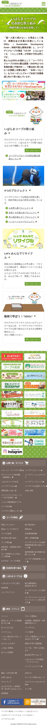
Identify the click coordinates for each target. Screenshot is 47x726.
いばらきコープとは (14, 576)
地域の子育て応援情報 (33, 643)
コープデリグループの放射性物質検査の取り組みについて (35, 544)
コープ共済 (6, 506)
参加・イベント (12, 609)
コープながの (27, 715)
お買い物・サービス (14, 463)
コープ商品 (6, 542)
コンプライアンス (8, 592)
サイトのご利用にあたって (35, 677)
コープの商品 (12, 517)
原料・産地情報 (32, 538)
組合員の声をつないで (33, 655)
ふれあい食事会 (7, 648)
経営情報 (4, 588)
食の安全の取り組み (9, 538)
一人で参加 (29, 632)
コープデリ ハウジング (34, 482)
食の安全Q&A (30, 525)
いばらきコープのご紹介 (10, 583)
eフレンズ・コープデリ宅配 (12, 470)
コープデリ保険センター (11, 511)
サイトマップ (6, 682)
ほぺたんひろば (7, 628)
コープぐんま (16, 715)
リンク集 (28, 689)
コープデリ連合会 (7, 711)
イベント (4, 616)
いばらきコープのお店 (9, 482)
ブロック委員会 (31, 616)
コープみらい (19, 711)
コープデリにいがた (8, 719)
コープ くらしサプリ (32, 666)
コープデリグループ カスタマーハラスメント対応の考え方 (35, 599)
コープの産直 (6, 533)
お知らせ (28, 673)
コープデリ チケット (33, 470)
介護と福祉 (29, 491)
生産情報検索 (31, 533)
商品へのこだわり (8, 525)
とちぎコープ (5, 715)
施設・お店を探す (9, 673)
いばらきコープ (31, 711)
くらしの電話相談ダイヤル (11, 502)
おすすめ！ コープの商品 (10, 561)
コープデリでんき (9, 486)
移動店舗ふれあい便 (9, 491)
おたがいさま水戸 (8, 643)
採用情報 (4, 693)
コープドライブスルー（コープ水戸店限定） (11, 496)
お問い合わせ (6, 677)
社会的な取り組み (13, 568)
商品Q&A (28, 529)
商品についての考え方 (9, 529)
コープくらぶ (6, 632)
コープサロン (30, 628)
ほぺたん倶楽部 (7, 652)
